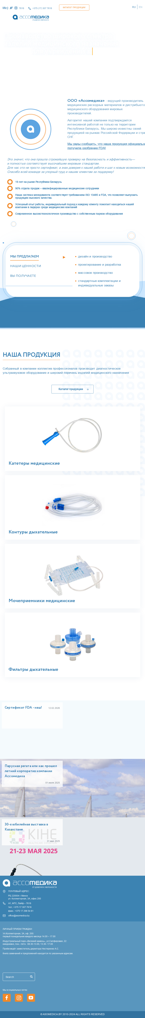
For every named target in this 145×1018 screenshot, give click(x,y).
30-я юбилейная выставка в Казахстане (26, 827)
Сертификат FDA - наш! (23, 707)
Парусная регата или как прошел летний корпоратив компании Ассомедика (31, 771)
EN (140, 7)
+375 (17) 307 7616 (42, 8)
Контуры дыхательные (33, 532)
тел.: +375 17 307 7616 (20, 907)
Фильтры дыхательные (33, 669)
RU (134, 7)
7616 (21, 8)
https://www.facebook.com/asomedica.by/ (7, 998)
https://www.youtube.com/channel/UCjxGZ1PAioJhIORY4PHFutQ (31, 998)
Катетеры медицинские (34, 463)
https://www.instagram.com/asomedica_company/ (19, 998)
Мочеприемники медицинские (42, 600)
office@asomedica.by (19, 915)
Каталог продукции (74, 7)
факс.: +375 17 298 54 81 (21, 911)
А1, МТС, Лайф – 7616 (19, 903)
